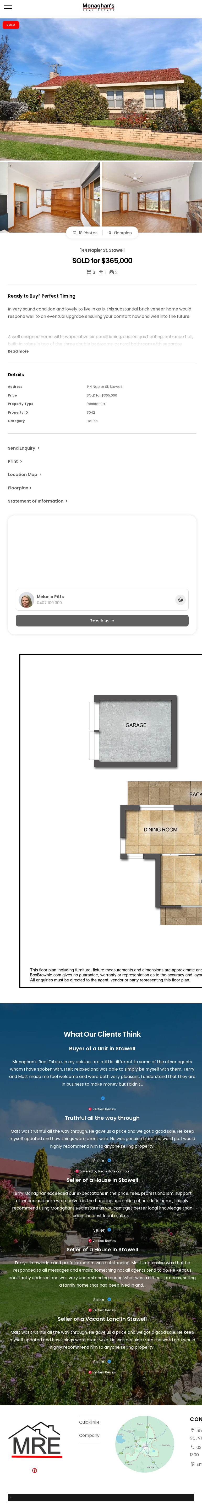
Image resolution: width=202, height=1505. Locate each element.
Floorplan (120, 232)
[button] (15, 461)
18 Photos (85, 232)
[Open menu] (8, 7)
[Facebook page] (35, 1471)
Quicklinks (89, 1422)
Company (89, 1435)
